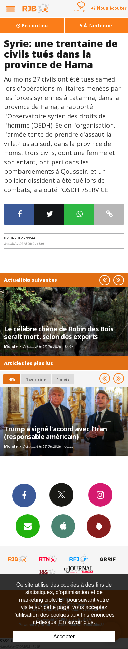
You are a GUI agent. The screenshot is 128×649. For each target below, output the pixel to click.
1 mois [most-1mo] (63, 379)
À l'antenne (96, 25)
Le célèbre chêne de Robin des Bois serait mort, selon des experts (58, 333)
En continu (32, 25)
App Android (99, 525)
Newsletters (28, 525)
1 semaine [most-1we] (36, 379)
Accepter (64, 636)
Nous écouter (112, 8)
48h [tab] (12, 379)
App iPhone (63, 525)
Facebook (24, 495)
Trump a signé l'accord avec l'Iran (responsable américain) (55, 433)
